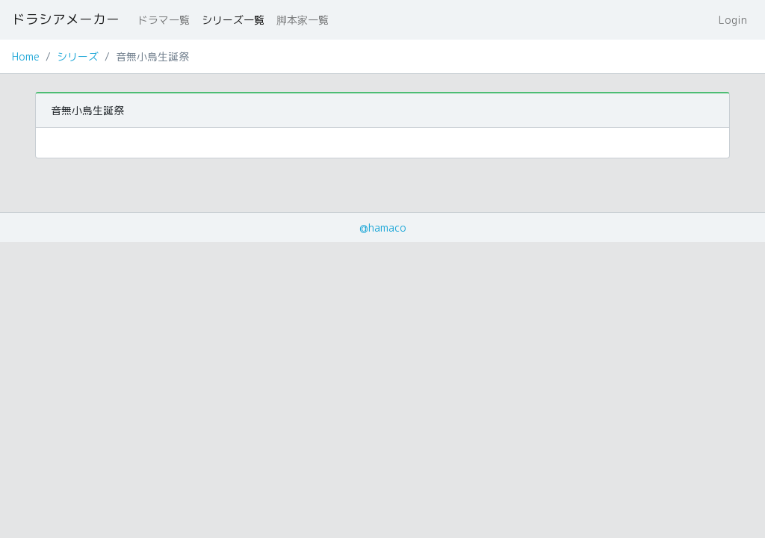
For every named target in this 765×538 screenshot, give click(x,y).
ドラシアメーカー (66, 19)
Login (733, 20)
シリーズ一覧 (233, 20)
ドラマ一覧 (163, 20)
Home (26, 56)
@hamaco (382, 227)
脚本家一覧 (302, 20)
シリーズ (78, 56)
